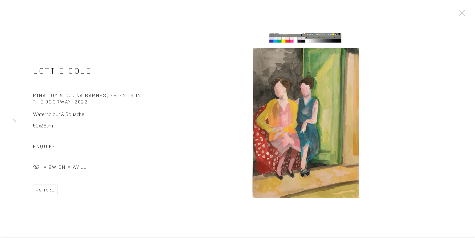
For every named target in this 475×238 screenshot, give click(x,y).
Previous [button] (14, 119)
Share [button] (47, 192)
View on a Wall (60, 170)
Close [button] (462, 15)
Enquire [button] (44, 149)
